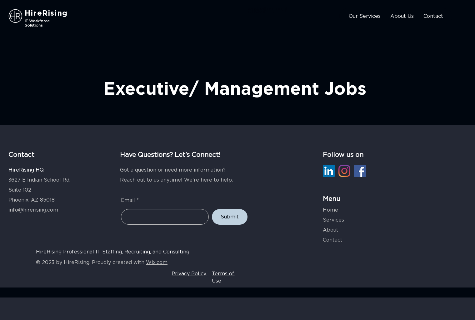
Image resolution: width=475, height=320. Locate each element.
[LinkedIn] (329, 171)
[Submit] (230, 217)
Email (128, 200)
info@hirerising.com (33, 210)
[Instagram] (344, 171)
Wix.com (157, 262)
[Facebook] (360, 171)
